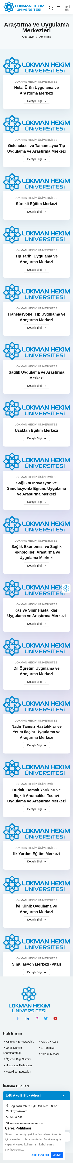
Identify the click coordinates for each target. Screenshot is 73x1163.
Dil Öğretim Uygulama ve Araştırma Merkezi (36, 671)
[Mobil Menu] (58, 8)
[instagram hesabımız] (36, 1018)
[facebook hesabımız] (18, 1018)
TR (66, 6)
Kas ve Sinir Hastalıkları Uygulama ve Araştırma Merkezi (36, 613)
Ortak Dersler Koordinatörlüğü (12, 1050)
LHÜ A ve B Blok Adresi (23, 1095)
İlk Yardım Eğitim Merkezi (36, 854)
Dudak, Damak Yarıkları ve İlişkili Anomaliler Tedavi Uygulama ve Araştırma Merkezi (36, 795)
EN (67, 9)
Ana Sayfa (28, 36)
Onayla (57, 1154)
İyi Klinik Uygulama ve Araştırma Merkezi (36, 909)
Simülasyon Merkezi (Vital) (36, 964)
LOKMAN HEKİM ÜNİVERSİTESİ (36, 81)
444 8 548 (14, 1117)
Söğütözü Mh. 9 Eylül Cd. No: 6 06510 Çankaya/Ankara (32, 1108)
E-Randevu (48, 1047)
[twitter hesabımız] (46, 1018)
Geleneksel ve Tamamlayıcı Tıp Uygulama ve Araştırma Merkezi (36, 148)
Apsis (55, 1041)
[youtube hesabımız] (55, 1018)
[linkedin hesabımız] (27, 1018)
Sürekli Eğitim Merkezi (36, 204)
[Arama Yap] (51, 7)
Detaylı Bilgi (36, 101)
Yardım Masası (50, 1054)
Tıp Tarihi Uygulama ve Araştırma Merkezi (36, 259)
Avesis (45, 1041)
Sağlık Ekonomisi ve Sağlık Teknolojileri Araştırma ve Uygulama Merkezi (36, 552)
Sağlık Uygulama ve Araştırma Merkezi (36, 375)
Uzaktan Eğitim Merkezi (36, 430)
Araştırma (45, 36)
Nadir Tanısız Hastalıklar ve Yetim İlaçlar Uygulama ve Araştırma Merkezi (36, 732)
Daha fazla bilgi (40, 1154)
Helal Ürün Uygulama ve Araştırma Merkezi (36, 90)
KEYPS (10, 1041)
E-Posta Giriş (26, 1041)
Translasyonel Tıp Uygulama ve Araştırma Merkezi (37, 317)
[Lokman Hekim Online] (66, 588)
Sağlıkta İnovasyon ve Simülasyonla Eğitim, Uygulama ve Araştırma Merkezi (36, 488)
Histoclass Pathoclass (19, 1065)
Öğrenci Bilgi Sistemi (18, 1059)
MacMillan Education (18, 1071)
